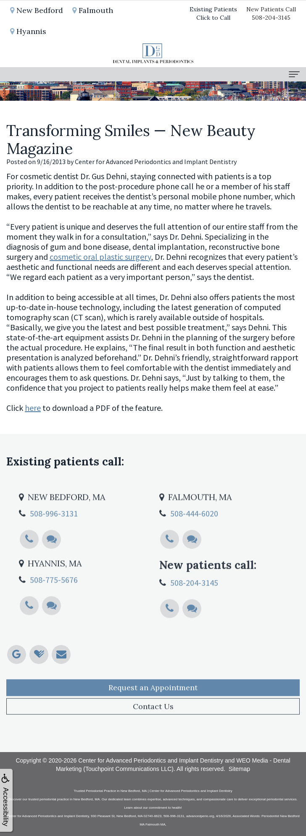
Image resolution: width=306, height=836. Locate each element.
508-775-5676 (54, 598)
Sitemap (239, 768)
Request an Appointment (153, 706)
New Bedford (36, 10)
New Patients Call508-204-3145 (271, 13)
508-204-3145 (194, 601)
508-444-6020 (194, 531)
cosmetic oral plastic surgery (100, 256)
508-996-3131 (54, 531)
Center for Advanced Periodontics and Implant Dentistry (150, 760)
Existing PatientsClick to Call (213, 13)
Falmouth (92, 10)
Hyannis (28, 31)
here (33, 407)
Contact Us (153, 724)
